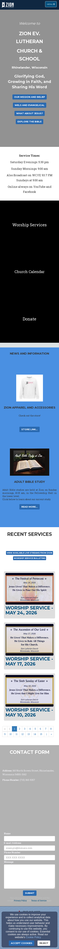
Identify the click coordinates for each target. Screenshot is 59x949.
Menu (52, 4)
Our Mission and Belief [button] (29, 97)
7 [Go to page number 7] (45, 728)
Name (7, 833)
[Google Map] (29, 806)
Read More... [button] (29, 506)
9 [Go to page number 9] (5, 734)
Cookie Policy (33, 937)
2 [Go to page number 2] (19, 728)
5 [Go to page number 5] (35, 728)
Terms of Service (38, 900)
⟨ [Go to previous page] (9, 728)
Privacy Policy (20, 900)
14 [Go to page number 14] (35, 734)
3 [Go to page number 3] (24, 728)
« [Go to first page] (4, 728)
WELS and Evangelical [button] (30, 105)
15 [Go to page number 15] (41, 734)
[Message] (29, 876)
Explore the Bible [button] (29, 121)
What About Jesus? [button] (29, 113)
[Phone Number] (29, 857)
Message (8, 861)
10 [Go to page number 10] (10, 734)
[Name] (29, 838)
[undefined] (29, 224)
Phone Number (12, 852)
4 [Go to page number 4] (30, 728)
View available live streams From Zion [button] (29, 553)
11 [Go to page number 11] (16, 734)
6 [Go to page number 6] (40, 728)
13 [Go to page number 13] (29, 734)
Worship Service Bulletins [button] (29, 558)
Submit (29, 893)
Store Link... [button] (29, 429)
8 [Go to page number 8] (51, 728)
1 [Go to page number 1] (14, 728)
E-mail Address (12, 842)
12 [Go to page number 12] (22, 734)
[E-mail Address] (29, 848)
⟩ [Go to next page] (46, 734)
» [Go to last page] (51, 734)
